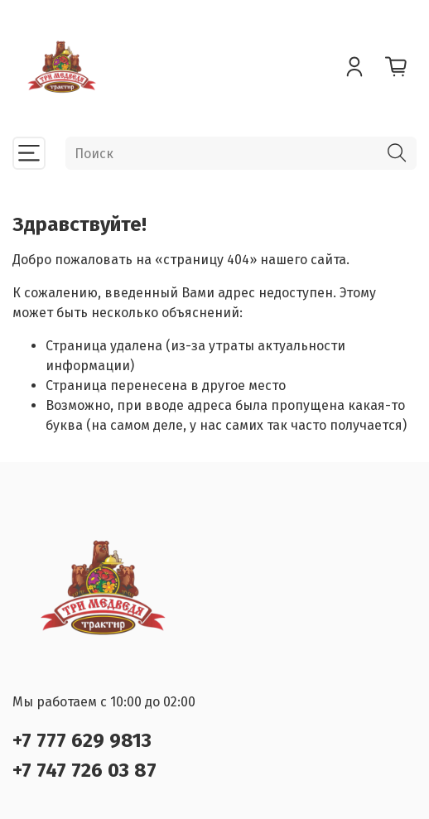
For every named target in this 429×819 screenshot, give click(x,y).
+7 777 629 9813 (82, 740)
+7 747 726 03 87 (84, 770)
